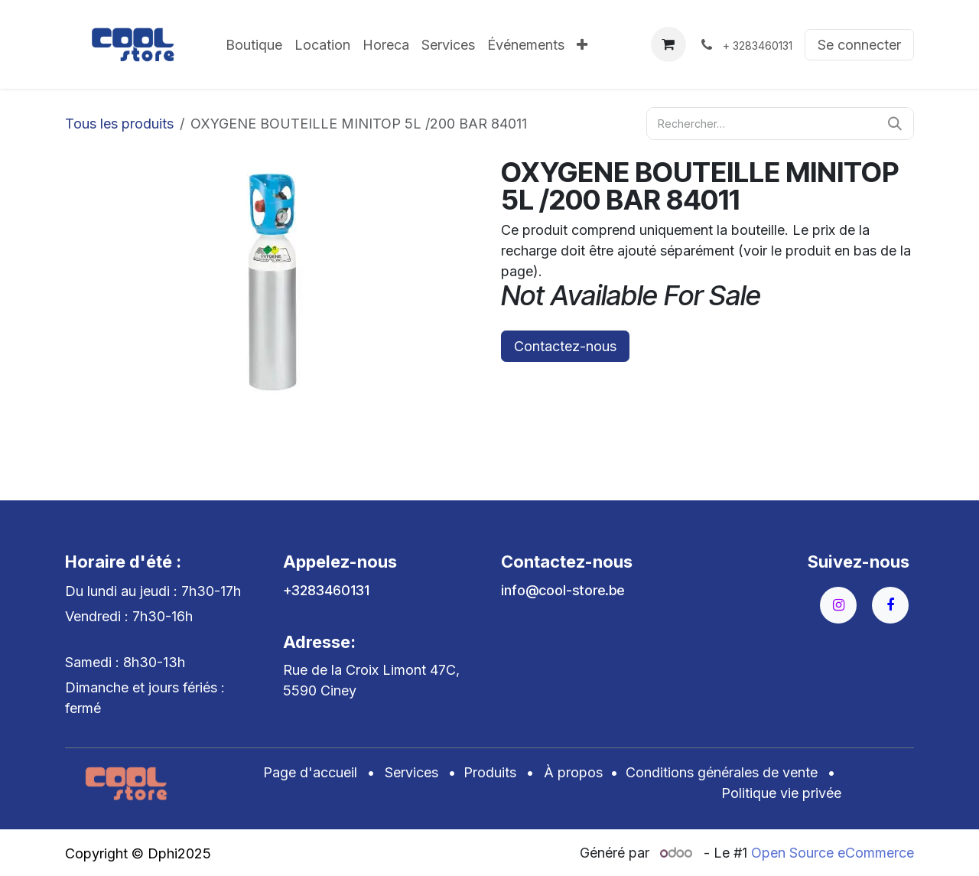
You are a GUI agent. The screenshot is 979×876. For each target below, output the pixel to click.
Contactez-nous (565, 346)
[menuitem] (254, 44)
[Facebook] (890, 605)
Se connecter (859, 45)
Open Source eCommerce (832, 853)
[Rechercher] (895, 123)
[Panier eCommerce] (668, 44)
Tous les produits (119, 124)
